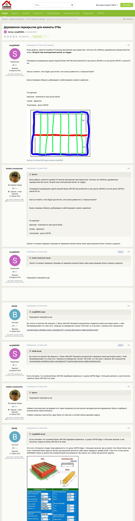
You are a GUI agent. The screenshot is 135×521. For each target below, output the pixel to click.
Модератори (88, 13)
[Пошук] (51, 5)
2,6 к (14, 188)
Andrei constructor (14, 168)
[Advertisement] (72, 295)
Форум (5, 14)
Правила (15, 13)
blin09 (14, 306)
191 (15, 65)
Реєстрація (127, 5)
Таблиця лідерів (53, 13)
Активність (38, 13)
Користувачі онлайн (72, 13)
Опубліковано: (37, 45)
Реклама (25, 13)
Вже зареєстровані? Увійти (107, 5)
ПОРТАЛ (100, 13)
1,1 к (14, 326)
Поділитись (24, 36)
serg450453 (19, 32)
